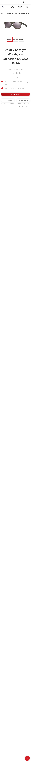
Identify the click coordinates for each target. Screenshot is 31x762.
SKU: (9, 69)
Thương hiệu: (17, 69)
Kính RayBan (4, 8)
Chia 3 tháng (23, 100)
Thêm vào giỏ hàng (15, 77)
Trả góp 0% (7, 100)
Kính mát (12, 8)
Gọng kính (20, 8)
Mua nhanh (15, 94)
